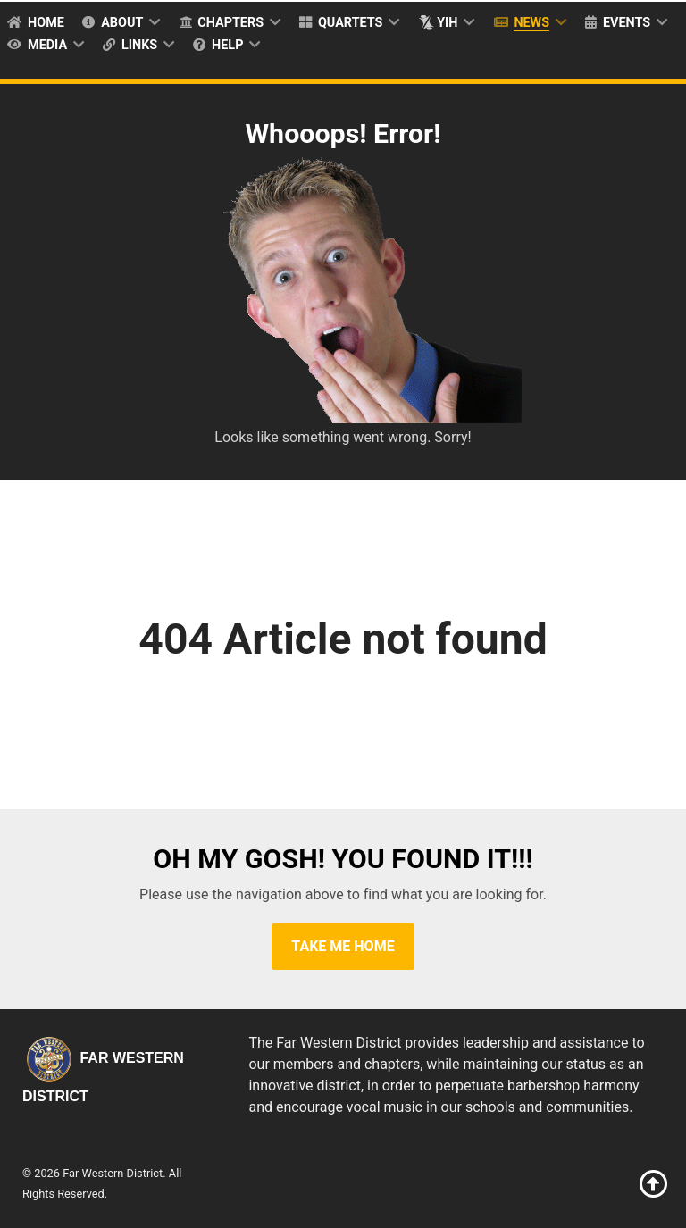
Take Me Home (342, 946)
